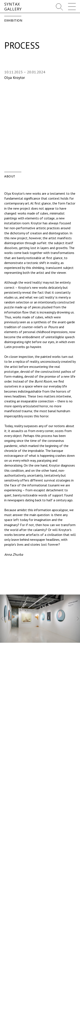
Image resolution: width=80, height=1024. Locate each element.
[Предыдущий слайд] (2, 619)
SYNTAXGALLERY (13, 6)
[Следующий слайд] (78, 619)
